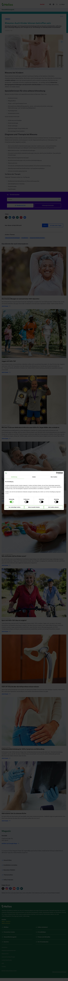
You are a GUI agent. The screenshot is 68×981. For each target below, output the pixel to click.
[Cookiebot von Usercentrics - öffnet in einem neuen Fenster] (57, 473)
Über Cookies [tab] (54, 476)
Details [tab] (34, 476)
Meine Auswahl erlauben (34, 507)
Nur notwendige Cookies (14, 507)
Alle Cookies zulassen (53, 507)
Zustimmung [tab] (14, 476)
